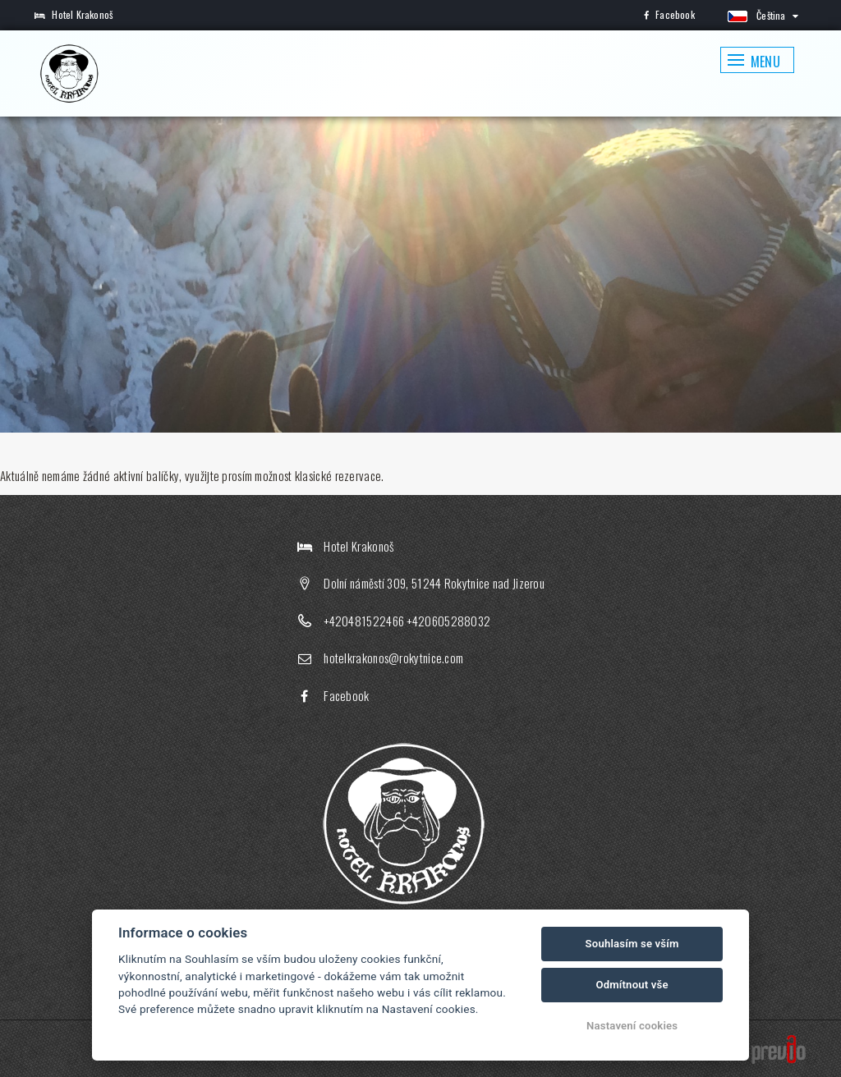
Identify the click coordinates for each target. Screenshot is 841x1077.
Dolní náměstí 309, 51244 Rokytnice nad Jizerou (434, 583)
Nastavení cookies (632, 1026)
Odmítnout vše (631, 984)
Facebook (669, 14)
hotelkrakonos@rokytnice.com (393, 657)
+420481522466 (364, 621)
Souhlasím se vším (632, 943)
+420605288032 (448, 621)
